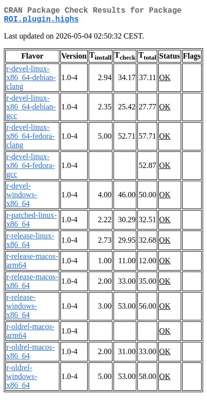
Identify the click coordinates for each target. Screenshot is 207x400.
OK (164, 81)
